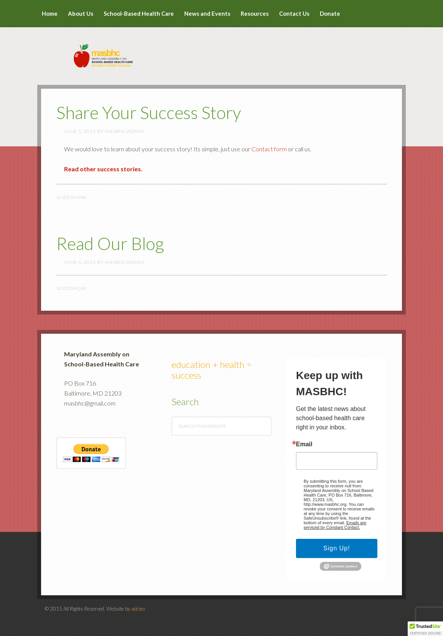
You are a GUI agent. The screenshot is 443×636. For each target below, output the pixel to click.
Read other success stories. (103, 168)
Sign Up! (336, 548)
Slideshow (71, 197)
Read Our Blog (110, 243)
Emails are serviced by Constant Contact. (335, 525)
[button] (425, 628)
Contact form (269, 148)
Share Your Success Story (148, 112)
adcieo (138, 609)
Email (304, 444)
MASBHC (221, 51)
